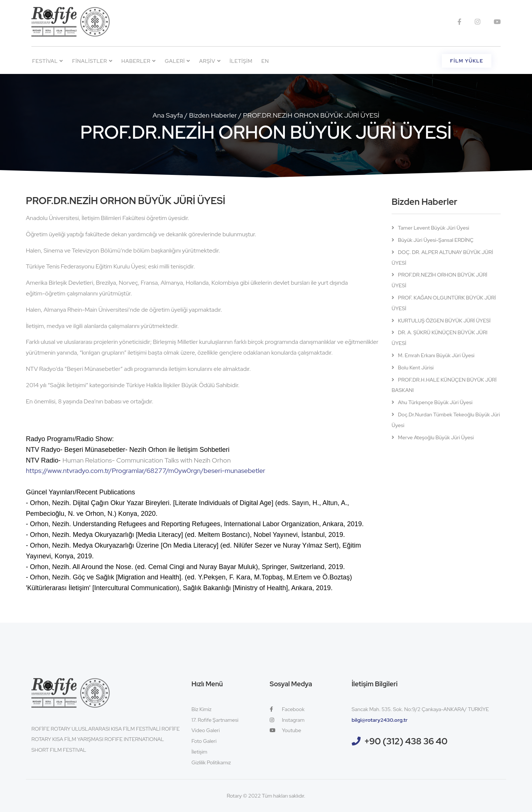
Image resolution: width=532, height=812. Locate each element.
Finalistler (92, 61)
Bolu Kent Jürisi (416, 367)
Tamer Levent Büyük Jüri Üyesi (433, 227)
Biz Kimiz (201, 709)
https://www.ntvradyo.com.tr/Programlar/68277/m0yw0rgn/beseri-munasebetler (145, 470)
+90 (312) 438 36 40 (406, 741)
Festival (47, 61)
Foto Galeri (203, 741)
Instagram (287, 720)
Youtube (285, 730)
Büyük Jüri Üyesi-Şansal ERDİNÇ (436, 240)
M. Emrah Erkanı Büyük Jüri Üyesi (436, 355)
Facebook (287, 709)
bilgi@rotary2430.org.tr (380, 720)
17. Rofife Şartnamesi (214, 720)
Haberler (139, 61)
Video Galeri (205, 730)
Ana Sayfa (168, 115)
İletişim (240, 61)
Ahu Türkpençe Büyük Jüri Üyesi (435, 402)
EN (265, 61)
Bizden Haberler (213, 115)
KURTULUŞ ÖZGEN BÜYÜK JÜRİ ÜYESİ (444, 320)
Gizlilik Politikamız (211, 762)
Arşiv (210, 61)
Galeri (177, 61)
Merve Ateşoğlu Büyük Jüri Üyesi (436, 437)
